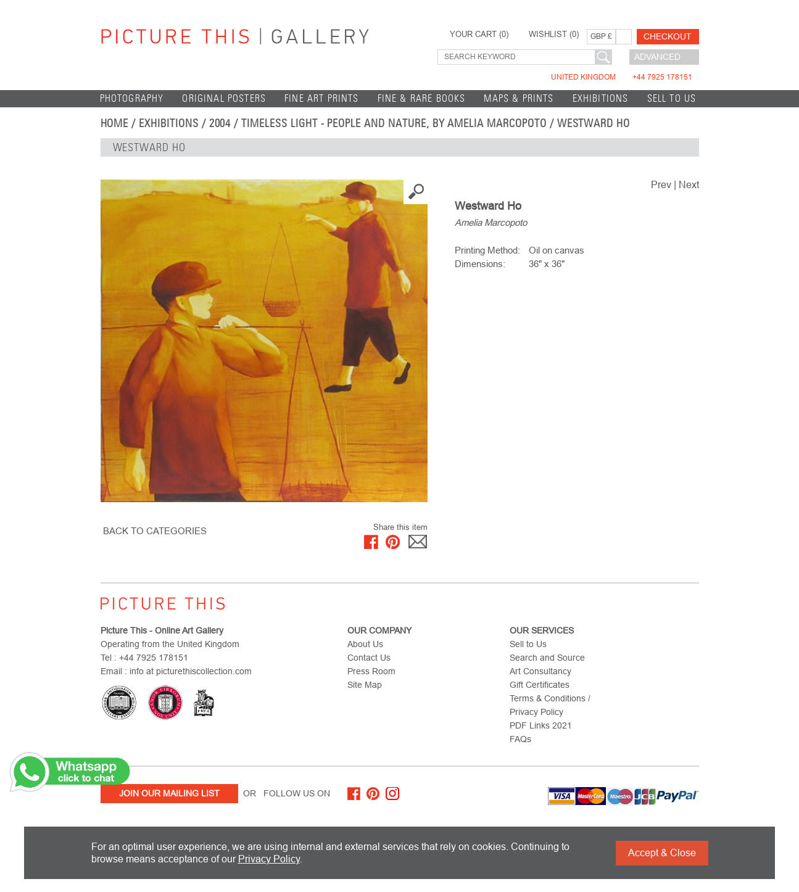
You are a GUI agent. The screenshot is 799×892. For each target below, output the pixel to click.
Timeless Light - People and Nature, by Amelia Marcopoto (393, 123)
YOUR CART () (479, 34)
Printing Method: (487, 250)
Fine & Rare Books (422, 98)
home (115, 123)
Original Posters (224, 98)
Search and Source (547, 658)
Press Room (371, 671)
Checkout (668, 36)
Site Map (364, 685)
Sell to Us (672, 98)
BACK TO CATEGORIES (155, 531)
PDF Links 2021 (541, 725)
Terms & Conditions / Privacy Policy (550, 705)
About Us (365, 644)
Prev (661, 185)
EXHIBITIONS (601, 98)
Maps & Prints (518, 98)
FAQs (520, 739)
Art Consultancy (540, 671)
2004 (220, 123)
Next (689, 185)
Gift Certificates (539, 685)
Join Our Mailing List (169, 793)
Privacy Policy (269, 859)
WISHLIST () (554, 34)
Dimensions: (480, 263)
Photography (132, 98)
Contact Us (369, 658)
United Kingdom (621, 77)
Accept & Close (662, 853)
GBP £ (601, 36)
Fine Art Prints (321, 98)
